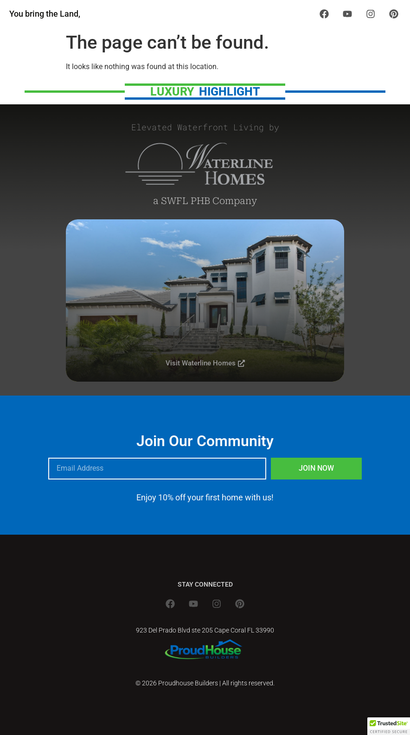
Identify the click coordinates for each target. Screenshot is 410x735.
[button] (388, 726)
